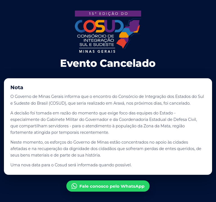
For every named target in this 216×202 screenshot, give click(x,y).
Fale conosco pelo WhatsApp (107, 186)
